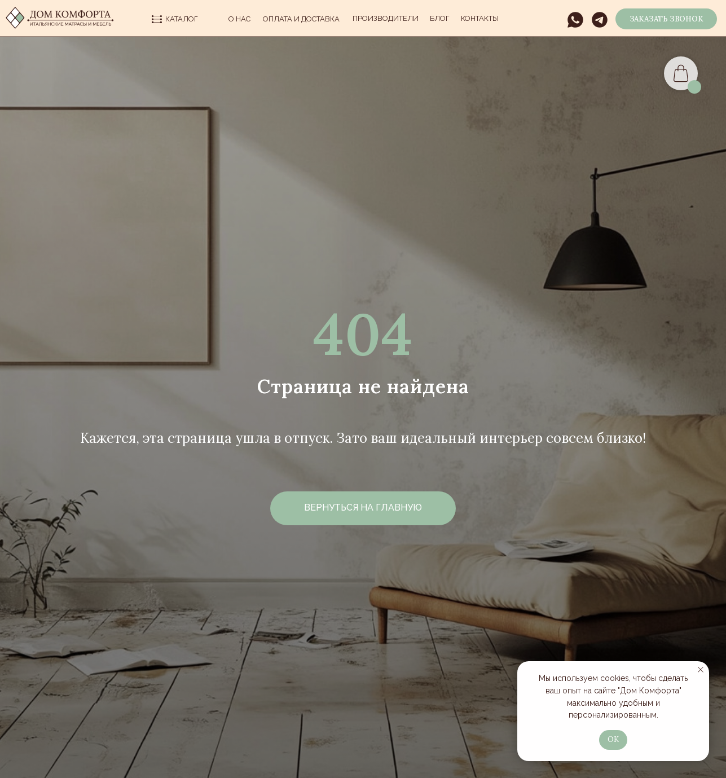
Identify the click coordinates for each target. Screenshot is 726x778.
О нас (239, 19)
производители (386, 18)
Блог (440, 18)
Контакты (480, 18)
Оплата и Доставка (301, 19)
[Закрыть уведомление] (700, 669)
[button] (666, 18)
